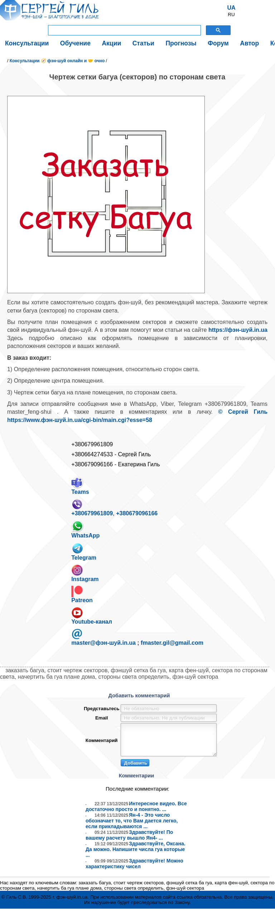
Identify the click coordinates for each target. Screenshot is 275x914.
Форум (189, 43)
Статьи (124, 43)
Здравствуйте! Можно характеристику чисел (134, 869)
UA (231, 8)
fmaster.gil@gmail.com (172, 643)
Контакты (246, 43)
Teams (80, 485)
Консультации (24, 43)
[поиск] (124, 30)
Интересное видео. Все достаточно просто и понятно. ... (136, 811)
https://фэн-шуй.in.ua (237, 330)
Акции (97, 43)
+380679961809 (92, 507)
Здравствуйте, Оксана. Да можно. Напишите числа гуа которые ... (135, 854)
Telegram (83, 551)
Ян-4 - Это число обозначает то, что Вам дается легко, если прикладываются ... (132, 826)
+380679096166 (137, 513)
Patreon (82, 594)
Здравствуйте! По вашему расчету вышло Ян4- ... (129, 840)
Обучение (66, 43)
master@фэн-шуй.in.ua (103, 643)
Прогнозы (157, 43)
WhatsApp (85, 529)
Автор (215, 43)
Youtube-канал (91, 616)
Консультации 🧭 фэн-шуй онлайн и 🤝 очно (57, 60)
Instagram (84, 573)
